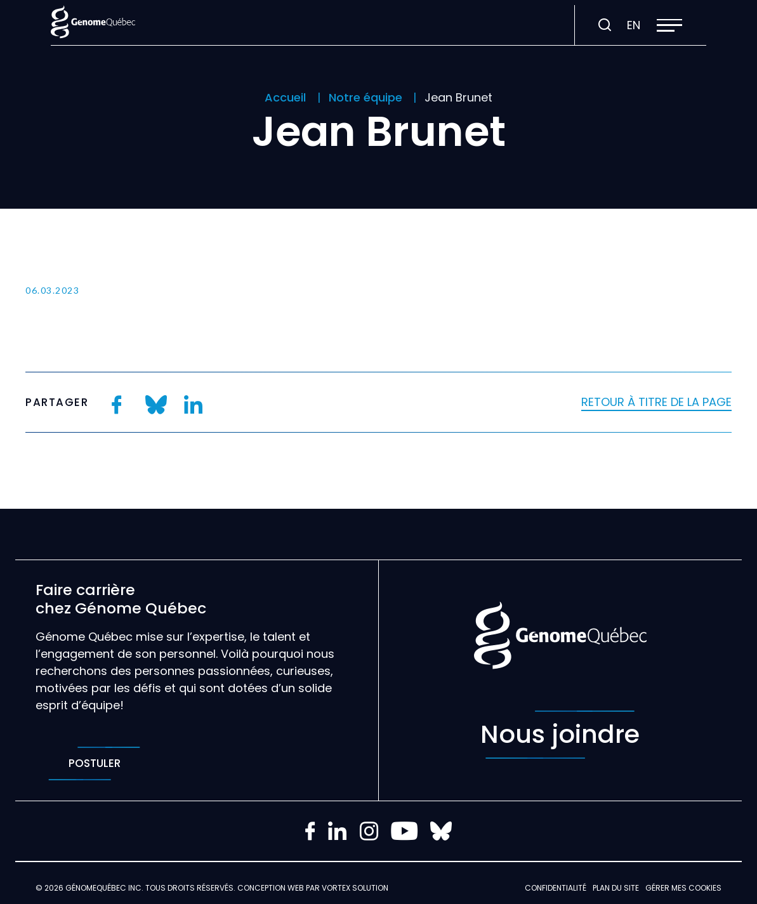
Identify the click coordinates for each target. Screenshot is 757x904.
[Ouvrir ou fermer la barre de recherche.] (604, 25)
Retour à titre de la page (656, 402)
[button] (669, 25)
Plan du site (616, 887)
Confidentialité (555, 887)
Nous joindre (560, 735)
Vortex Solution (355, 887)
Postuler (94, 763)
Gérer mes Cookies (683, 887)
